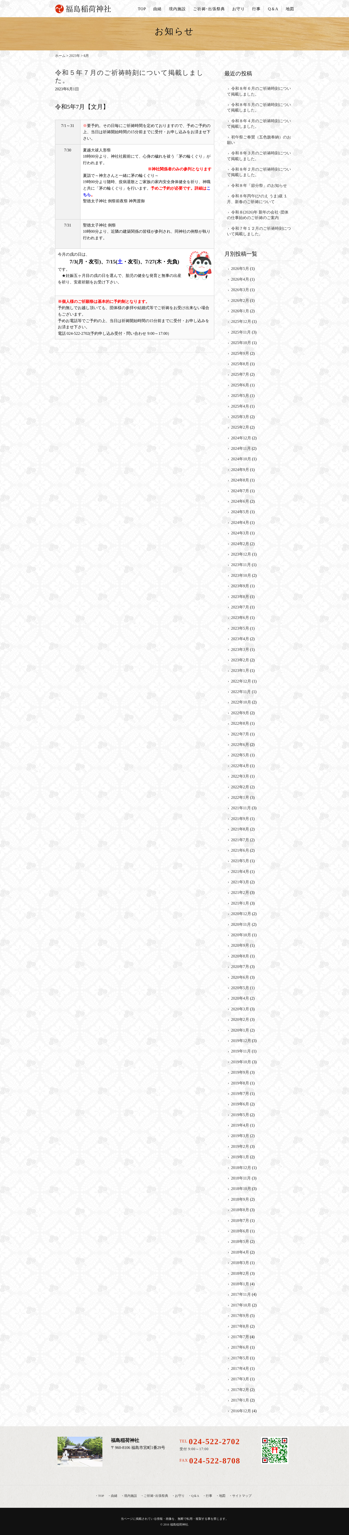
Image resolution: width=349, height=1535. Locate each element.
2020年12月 (241, 914)
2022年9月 (240, 713)
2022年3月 (240, 776)
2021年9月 (240, 819)
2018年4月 (240, 1252)
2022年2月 (240, 787)
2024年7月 (240, 491)
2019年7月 (240, 1093)
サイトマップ (242, 1496)
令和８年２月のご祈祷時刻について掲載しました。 (259, 172)
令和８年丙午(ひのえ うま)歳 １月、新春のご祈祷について (257, 199)
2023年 (74, 56)
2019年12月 (241, 1041)
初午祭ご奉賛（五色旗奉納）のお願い (259, 140)
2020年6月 (240, 977)
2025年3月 (240, 417)
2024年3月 (240, 533)
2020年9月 (240, 945)
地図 (290, 9)
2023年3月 (240, 649)
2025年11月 (241, 332)
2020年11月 (241, 924)
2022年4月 (240, 766)
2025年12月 (241, 321)
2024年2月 (240, 544)
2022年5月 (240, 755)
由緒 (157, 9)
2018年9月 (240, 1199)
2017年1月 (240, 1400)
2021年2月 (240, 892)
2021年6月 (240, 850)
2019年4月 (240, 1125)
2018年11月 (241, 1178)
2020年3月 (240, 1009)
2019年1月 (240, 1157)
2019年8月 (240, 1083)
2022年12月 (241, 681)
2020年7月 (240, 966)
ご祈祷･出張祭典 (209, 9)
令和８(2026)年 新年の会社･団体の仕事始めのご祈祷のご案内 (258, 215)
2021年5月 (240, 861)
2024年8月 (240, 480)
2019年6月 (240, 1104)
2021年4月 (240, 871)
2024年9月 (240, 470)
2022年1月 (240, 797)
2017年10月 (241, 1305)
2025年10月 (241, 343)
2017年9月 (240, 1315)
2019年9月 (240, 1072)
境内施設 (177, 9)
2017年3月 (240, 1379)
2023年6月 (240, 617)
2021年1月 (240, 903)
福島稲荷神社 (179, 1524)
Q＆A (273, 9)
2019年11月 (241, 1051)
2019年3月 (240, 1136)
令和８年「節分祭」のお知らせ (259, 185)
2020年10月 (241, 935)
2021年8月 (240, 829)
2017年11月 (241, 1294)
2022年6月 (240, 744)
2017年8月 (240, 1326)
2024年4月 (240, 522)
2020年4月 (240, 998)
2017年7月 (240, 1337)
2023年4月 (240, 639)
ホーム (60, 56)
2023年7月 (240, 607)
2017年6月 (240, 1347)
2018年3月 (240, 1263)
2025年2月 (240, 427)
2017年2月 (240, 1390)
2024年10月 (241, 459)
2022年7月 (240, 734)
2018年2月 (240, 1273)
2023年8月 (240, 596)
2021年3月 (240, 882)
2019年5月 (240, 1115)
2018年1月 (240, 1284)
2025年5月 (240, 395)
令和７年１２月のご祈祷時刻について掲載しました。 (259, 231)
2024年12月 (241, 438)
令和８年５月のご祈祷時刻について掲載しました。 (259, 107)
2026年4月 (240, 279)
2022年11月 (241, 692)
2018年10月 (241, 1188)
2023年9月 (240, 586)
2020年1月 (240, 1030)
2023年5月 (240, 628)
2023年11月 (241, 565)
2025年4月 (240, 406)
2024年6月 (240, 501)
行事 (256, 9)
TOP (142, 9)
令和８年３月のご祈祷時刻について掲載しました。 (259, 156)
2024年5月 (240, 512)
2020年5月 (240, 988)
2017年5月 (240, 1358)
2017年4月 (240, 1368)
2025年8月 (240, 364)
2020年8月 (240, 956)
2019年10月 (241, 1062)
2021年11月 (241, 808)
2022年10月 (241, 702)
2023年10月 (241, 575)
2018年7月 (240, 1220)
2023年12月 (241, 554)
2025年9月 (240, 353)
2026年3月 (240, 290)
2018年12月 (241, 1168)
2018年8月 (240, 1210)
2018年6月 (240, 1231)
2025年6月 (240, 385)
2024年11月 (241, 448)
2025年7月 (240, 374)
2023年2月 (240, 660)
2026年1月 (240, 311)
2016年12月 (241, 1411)
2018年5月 (240, 1241)
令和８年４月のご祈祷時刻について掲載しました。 (259, 123)
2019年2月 (240, 1146)
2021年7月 (240, 840)
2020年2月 (240, 1019)
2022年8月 (240, 723)
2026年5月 (240, 268)
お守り (238, 9)
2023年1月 (240, 670)
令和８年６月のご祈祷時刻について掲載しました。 (259, 91)
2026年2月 (240, 300)
